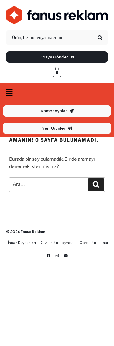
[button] (57, 92)
